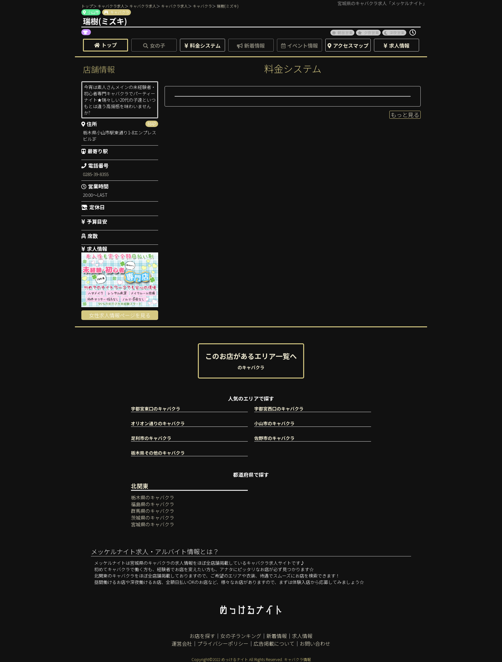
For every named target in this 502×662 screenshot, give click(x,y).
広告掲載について (274, 643)
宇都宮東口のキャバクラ (155, 408)
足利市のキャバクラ (151, 438)
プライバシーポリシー (222, 643)
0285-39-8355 (96, 174)
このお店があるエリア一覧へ (251, 361)
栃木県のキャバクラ (152, 497)
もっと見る (405, 114)
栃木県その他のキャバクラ (158, 453)
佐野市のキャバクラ (274, 438)
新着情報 (276, 636)
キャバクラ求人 (111, 6)
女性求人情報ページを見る (119, 315)
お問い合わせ (315, 643)
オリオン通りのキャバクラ (158, 423)
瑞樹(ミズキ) (228, 6)
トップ (87, 6)
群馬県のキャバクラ (152, 510)
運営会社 (182, 643)
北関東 (139, 486)
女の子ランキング (240, 636)
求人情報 (302, 636)
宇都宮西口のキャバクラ (279, 408)
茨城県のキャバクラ (152, 517)
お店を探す (202, 636)
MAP (152, 124)
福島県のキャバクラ (152, 504)
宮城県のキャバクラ (152, 524)
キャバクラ (202, 6)
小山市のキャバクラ (274, 423)
